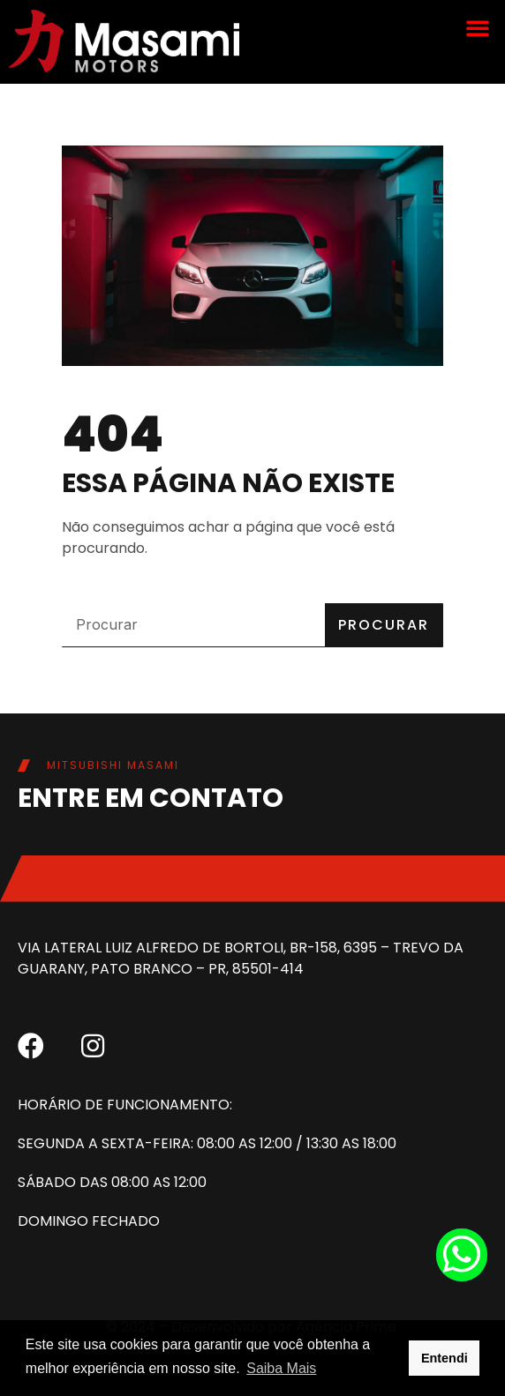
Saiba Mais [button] (281, 1368)
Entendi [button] (444, 1358)
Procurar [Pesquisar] (383, 625)
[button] (477, 27)
